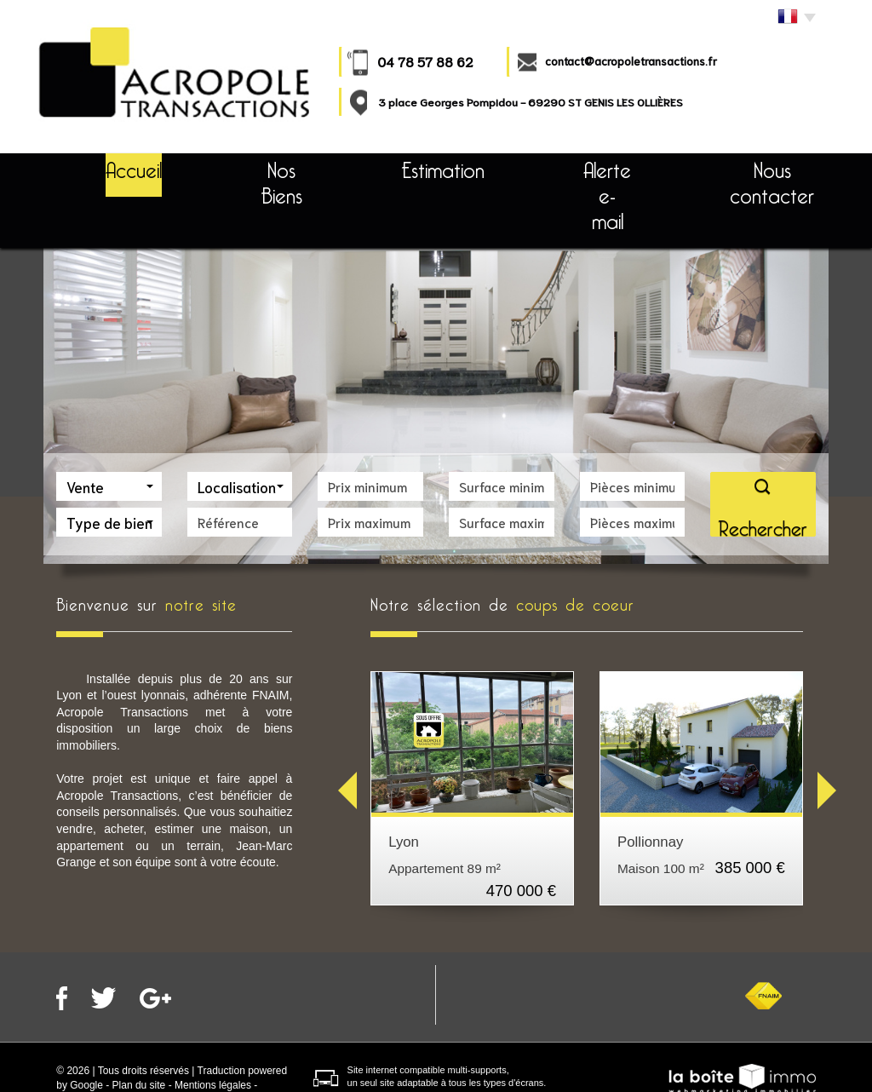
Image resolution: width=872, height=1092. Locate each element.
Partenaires (241, 1049)
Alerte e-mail (566, 166)
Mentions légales (213, 1034)
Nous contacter (730, 166)
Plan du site (139, 1034)
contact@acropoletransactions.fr (631, 61)
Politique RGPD (92, 1049)
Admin (70, 1063)
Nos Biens (264, 166)
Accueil (124, 166)
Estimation (412, 166)
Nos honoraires (171, 1049)
